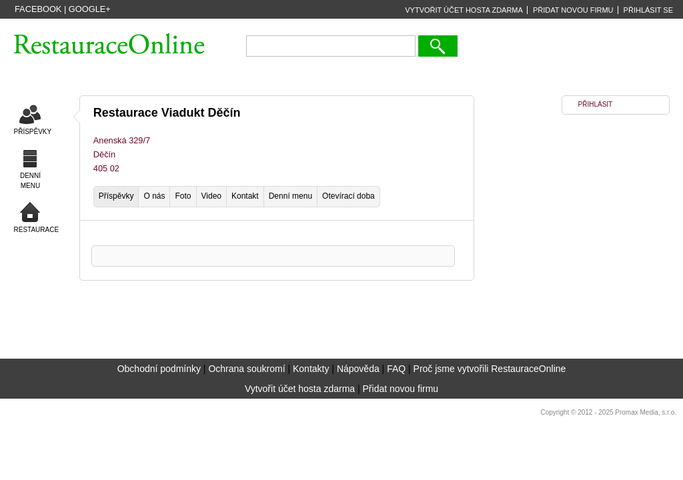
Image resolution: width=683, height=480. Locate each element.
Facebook (38, 9)
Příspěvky (116, 196)
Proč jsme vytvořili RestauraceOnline (490, 368)
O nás (154, 196)
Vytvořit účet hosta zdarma (300, 388)
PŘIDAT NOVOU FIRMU (573, 10)
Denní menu (290, 196)
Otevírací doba (348, 196)
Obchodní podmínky (159, 368)
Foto (183, 196)
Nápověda (358, 368)
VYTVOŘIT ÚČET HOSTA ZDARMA (464, 10)
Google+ (90, 9)
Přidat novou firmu (401, 388)
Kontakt (245, 196)
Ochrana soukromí (246, 368)
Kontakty (311, 368)
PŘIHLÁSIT (595, 104)
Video (211, 196)
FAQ (396, 368)
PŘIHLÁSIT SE (648, 10)
